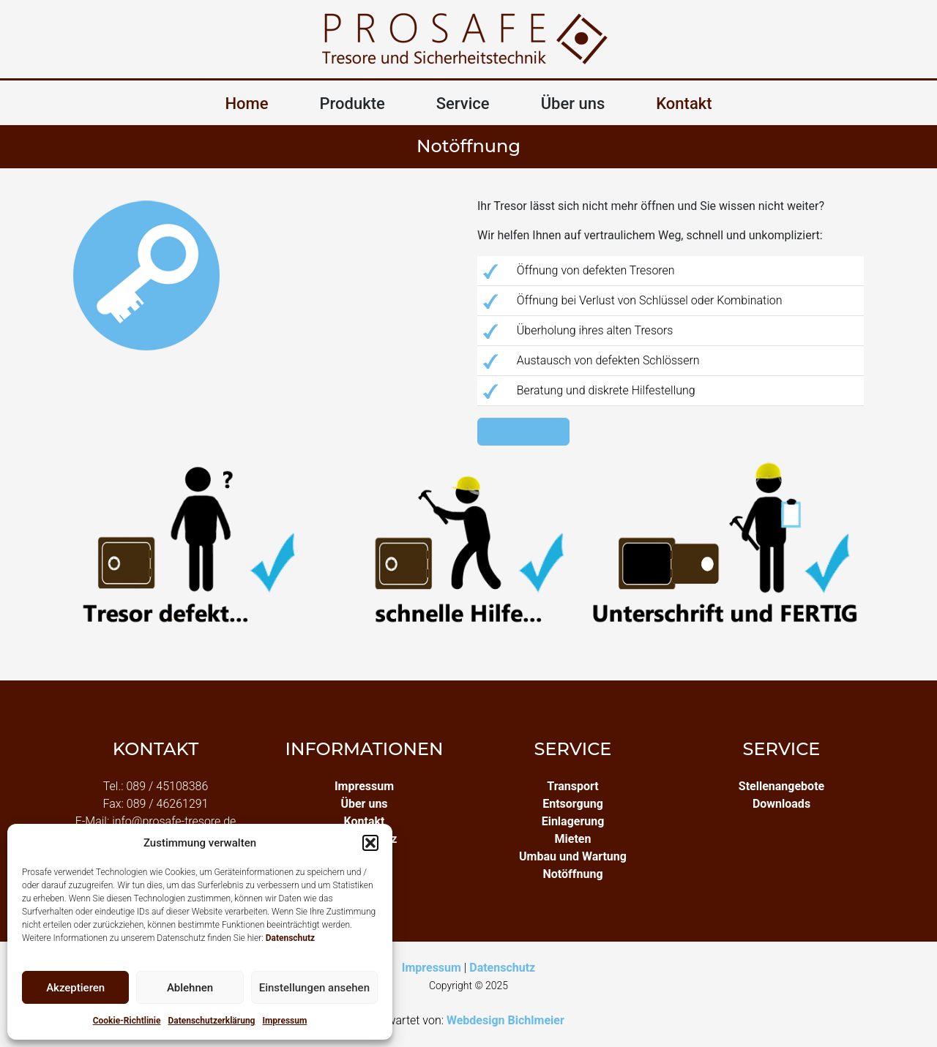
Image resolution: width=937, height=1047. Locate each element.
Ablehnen (190, 987)
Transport (572, 786)
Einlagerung (573, 821)
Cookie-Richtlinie (127, 1021)
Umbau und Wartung (573, 856)
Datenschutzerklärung (211, 1021)
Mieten (573, 839)
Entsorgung (572, 804)
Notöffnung (572, 874)
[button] (370, 843)
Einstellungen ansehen (314, 987)
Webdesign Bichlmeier (505, 1020)
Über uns (573, 103)
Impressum (284, 1021)
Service (463, 103)
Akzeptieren (75, 987)
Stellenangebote (781, 786)
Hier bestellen (523, 431)
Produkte (352, 103)
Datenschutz (291, 938)
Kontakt (684, 103)
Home (246, 103)
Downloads (781, 804)
